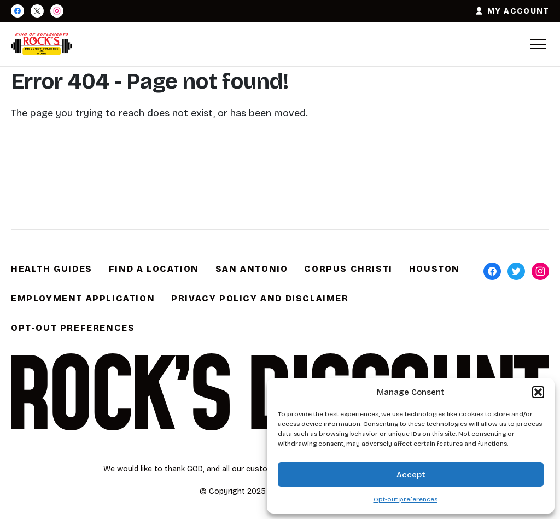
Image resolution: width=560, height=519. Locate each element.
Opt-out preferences (406, 499)
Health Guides (51, 269)
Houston (434, 269)
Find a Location (154, 269)
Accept (410, 475)
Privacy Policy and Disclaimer (259, 298)
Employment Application (83, 298)
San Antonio (251, 269)
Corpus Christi (348, 269)
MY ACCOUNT (512, 11)
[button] (538, 392)
